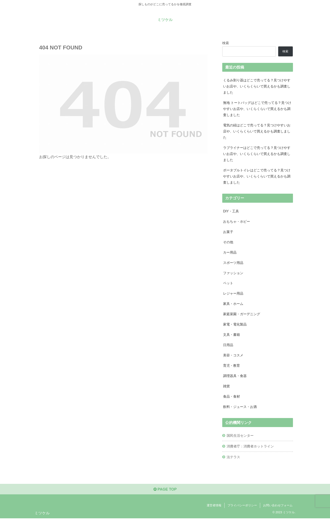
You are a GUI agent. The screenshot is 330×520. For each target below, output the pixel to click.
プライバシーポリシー (242, 507)
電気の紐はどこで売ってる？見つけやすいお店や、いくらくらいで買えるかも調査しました (256, 131)
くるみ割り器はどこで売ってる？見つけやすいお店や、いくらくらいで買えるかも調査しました (256, 86)
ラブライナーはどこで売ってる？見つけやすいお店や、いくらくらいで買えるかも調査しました (256, 154)
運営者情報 (214, 507)
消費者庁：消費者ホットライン (250, 448)
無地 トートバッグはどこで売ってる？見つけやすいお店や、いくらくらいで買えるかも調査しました (257, 109)
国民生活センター (240, 437)
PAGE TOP (165, 491)
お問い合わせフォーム (278, 507)
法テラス (233, 458)
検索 (225, 43)
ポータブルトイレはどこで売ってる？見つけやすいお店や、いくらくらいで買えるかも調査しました (256, 177)
